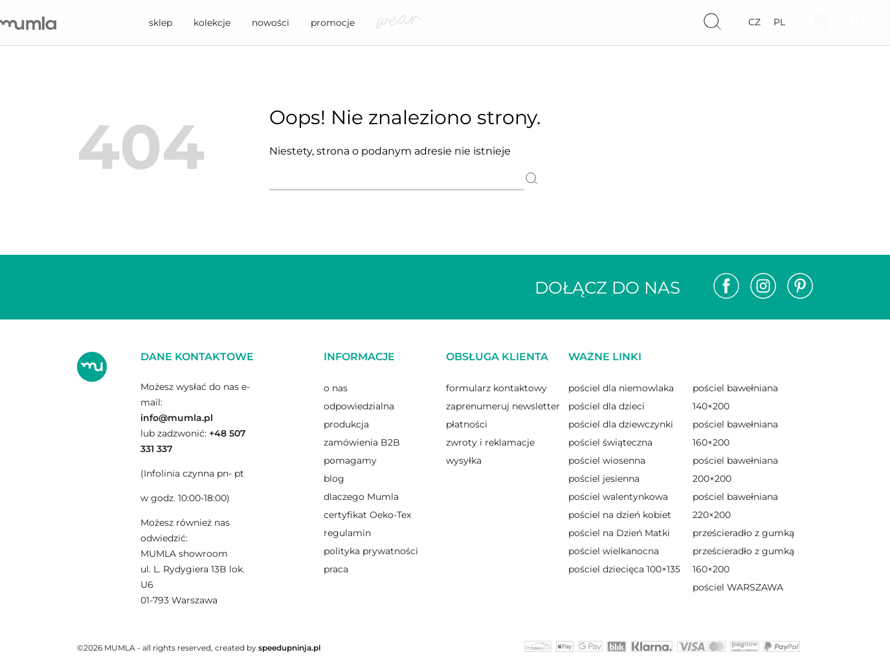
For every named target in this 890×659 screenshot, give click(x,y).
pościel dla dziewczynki (620, 424)
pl (779, 22)
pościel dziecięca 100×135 (624, 569)
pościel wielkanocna (613, 551)
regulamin (347, 533)
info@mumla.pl (176, 418)
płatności (466, 424)
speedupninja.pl (289, 648)
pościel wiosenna (606, 460)
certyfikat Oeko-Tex (367, 515)
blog (334, 478)
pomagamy (350, 460)
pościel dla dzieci (606, 406)
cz (754, 22)
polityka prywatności (371, 551)
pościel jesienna (604, 478)
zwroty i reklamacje (490, 442)
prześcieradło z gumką (743, 533)
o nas (336, 388)
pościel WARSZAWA (738, 587)
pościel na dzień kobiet (619, 515)
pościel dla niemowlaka (621, 388)
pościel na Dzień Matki (619, 533)
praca (336, 569)
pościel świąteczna (610, 442)
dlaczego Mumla (361, 496)
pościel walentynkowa (618, 496)
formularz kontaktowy (496, 388)
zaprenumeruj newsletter (503, 406)
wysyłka (464, 460)
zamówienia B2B (362, 442)
